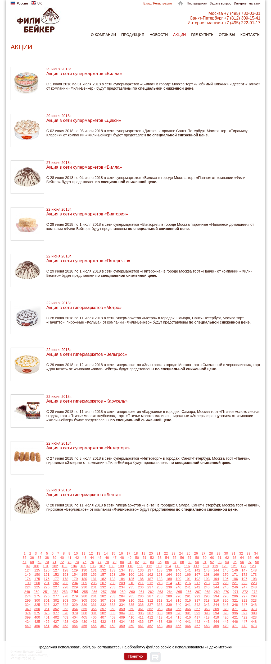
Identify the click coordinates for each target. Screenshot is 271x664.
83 (144, 562)
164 (169, 575)
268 (207, 592)
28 (211, 553)
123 (253, 566)
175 (37, 579)
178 (65, 579)
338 (159, 605)
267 (198, 592)
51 (144, 558)
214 (169, 583)
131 (94, 570)
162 (150, 575)
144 (216, 570)
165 (179, 575)
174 (28, 579)
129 (75, 570)
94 (227, 562)
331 (94, 605)
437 (150, 622)
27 (203, 553)
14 (106, 553)
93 (220, 562)
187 (150, 579)
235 (131, 587)
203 (65, 583)
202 (56, 583)
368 (207, 609)
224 (28, 587)
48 (122, 558)
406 (94, 617)
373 (254, 609)
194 (216, 579)
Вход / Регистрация (157, 3)
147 (244, 570)
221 (235, 583)
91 (204, 562)
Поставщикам (197, 3)
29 (218, 553)
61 (220, 558)
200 (37, 583)
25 (188, 553)
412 (150, 617)
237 (150, 587)
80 (122, 562)
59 (204, 558)
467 (197, 626)
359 (122, 609)
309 (122, 600)
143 (207, 570)
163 (159, 575)
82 (137, 562)
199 (28, 583)
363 (159, 609)
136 (141, 570)
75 (84, 562)
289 (169, 596)
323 (254, 600)
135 (131, 570)
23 (173, 553)
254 (74, 591)
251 (46, 592)
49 (129, 558)
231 (94, 587)
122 (243, 566)
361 (141, 609)
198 (254, 579)
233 (112, 587)
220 (225, 583)
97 (249, 562)
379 (75, 613)
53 (159, 558)
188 (159, 579)
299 (28, 600)
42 (77, 558)
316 (188, 600)
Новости (159, 35)
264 (170, 592)
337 (150, 605)
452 (56, 626)
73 (69, 562)
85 (159, 562)
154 (75, 575)
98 (257, 562)
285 (131, 596)
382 (103, 613)
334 (122, 605)
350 (37, 609)
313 (159, 600)
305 (84, 600)
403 (65, 617)
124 (28, 570)
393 (207, 613)
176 (46, 579)
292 (197, 596)
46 (107, 558)
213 (159, 583)
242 (197, 587)
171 (235, 575)
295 (225, 596)
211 (141, 583)
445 (225, 622)
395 (225, 613)
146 (235, 570)
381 (94, 613)
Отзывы (227, 35)
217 (197, 583)
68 (32, 562)
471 (235, 626)
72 (62, 562)
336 (141, 605)
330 (84, 605)
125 (37, 570)
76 (92, 562)
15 (113, 553)
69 (39, 562)
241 (188, 587)
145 (225, 570)
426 (46, 622)
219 (216, 583)
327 (56, 605)
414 (169, 617)
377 (56, 613)
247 (244, 587)
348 (254, 605)
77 (99, 562)
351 (46, 609)
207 (103, 583)
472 (244, 626)
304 (75, 600)
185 (131, 579)
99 (28, 566)
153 (65, 575)
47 (114, 558)
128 (65, 570)
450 (37, 626)
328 (65, 605)
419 (216, 617)
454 (75, 626)
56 (182, 558)
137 (150, 570)
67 (24, 562)
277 (56, 596)
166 (188, 575)
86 (167, 562)
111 (140, 566)
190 (179, 579)
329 (75, 605)
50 (137, 558)
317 (197, 600)
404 (75, 617)
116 (187, 566)
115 (177, 566)
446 (235, 622)
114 (168, 566)
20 (151, 553)
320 (225, 600)
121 (234, 566)
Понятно (135, 656)
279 (75, 596)
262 (151, 592)
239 (169, 587)
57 (189, 558)
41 (69, 558)
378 (65, 613)
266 (189, 592)
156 (94, 575)
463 (159, 626)
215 (179, 583)
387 (150, 613)
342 (197, 605)
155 (84, 575)
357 (103, 609)
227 (56, 587)
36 (32, 558)
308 (112, 600)
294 (216, 596)
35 (24, 558)
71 (54, 562)
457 (103, 626)
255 (85, 592)
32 (241, 553)
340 (179, 605)
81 (129, 562)
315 (179, 600)
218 (207, 583)
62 (227, 558)
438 (159, 622)
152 (56, 575)
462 (150, 626)
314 (169, 600)
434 (122, 622)
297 (244, 596)
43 (84, 558)
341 (188, 605)
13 (98, 553)
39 (54, 558)
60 (212, 558)
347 (244, 605)
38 (47, 558)
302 (56, 600)
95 (234, 562)
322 (244, 600)
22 (166, 553)
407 (103, 617)
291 (188, 596)
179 (75, 579)
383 (112, 613)
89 (189, 562)
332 (103, 605)
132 (103, 570)
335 (131, 605)
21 (158, 553)
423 (254, 617)
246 (235, 587)
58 (197, 558)
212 (150, 583)
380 (84, 613)
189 (169, 579)
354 (75, 609)
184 (122, 579)
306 (94, 600)
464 (169, 626)
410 (131, 617)
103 (64, 566)
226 (46, 587)
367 (197, 609)
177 (56, 579)
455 (84, 626)
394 (216, 613)
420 (225, 617)
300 (37, 600)
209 (122, 583)
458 (112, 626)
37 (39, 558)
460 (131, 626)
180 (84, 579)
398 (254, 613)
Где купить (202, 35)
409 (122, 617)
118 (206, 566)
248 (254, 587)
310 (131, 600)
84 (152, 562)
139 (169, 570)
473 (254, 626)
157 (103, 575)
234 (122, 587)
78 (107, 562)
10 (76, 553)
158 (112, 575)
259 (122, 592)
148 (254, 570)
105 (83, 566)
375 (37, 613)
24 (181, 553)
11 (83, 553)
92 (212, 562)
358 (112, 609)
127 (56, 570)
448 (254, 622)
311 (141, 600)
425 (37, 622)
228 (65, 587)
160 (131, 575)
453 (65, 626)
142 (197, 570)
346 (235, 605)
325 (37, 605)
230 (84, 587)
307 (103, 600)
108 (112, 566)
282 (103, 596)
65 (249, 558)
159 (122, 575)
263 (160, 592)
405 (84, 617)
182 (103, 579)
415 (179, 617)
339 (169, 605)
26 (196, 553)
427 (56, 622)
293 (207, 596)
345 (225, 605)
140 (179, 570)
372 (244, 609)
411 (141, 617)
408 (112, 617)
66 (257, 558)
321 (235, 600)
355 (84, 609)
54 (167, 558)
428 (65, 622)
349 (28, 609)
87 (174, 562)
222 (244, 583)
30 (226, 553)
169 (216, 575)
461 (141, 626)
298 (254, 596)
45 (99, 558)
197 (244, 579)
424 (28, 622)
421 (235, 617)
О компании (103, 35)
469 (216, 626)
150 (37, 575)
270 (226, 592)
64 (242, 558)
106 (93, 566)
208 (112, 583)
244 (216, 587)
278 (65, 596)
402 (56, 617)
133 (112, 570)
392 (197, 613)
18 (136, 553)
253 (65, 592)
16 (121, 553)
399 (28, 617)
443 (207, 622)
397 (244, 613)
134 (122, 570)
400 (37, 617)
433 (112, 622)
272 (245, 592)
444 (216, 622)
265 (179, 592)
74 (77, 562)
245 (225, 587)
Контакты (250, 35)
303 (65, 600)
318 (207, 600)
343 (207, 605)
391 (188, 613)
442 (197, 622)
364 (169, 609)
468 (207, 626)
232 (103, 587)
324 (28, 605)
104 (74, 566)
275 (37, 596)
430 (84, 622)
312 (150, 600)
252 (55, 592)
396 (235, 613)
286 (141, 596)
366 (188, 609)
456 (94, 626)
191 (188, 579)
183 (112, 579)
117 (196, 566)
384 (122, 613)
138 (159, 570)
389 (169, 613)
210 (131, 583)
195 (225, 579)
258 (113, 592)
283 (112, 596)
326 (46, 605)
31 (233, 553)
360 (131, 609)
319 (216, 600)
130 (84, 570)
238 (159, 587)
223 (254, 583)
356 (94, 609)
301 (46, 600)
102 (55, 566)
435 (131, 622)
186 (141, 579)
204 (75, 583)
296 (235, 596)
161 (141, 575)
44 (92, 558)
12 (91, 553)
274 (28, 596)
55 (174, 558)
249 (27, 592)
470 (225, 626)
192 (197, 579)
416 (188, 617)
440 (179, 622)
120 (225, 566)
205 (84, 583)
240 (179, 587)
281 (94, 596)
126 (46, 570)
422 (244, 617)
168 (207, 575)
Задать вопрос (220, 3)
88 (182, 562)
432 (103, 622)
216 (188, 583)
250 (36, 592)
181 (94, 579)
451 (46, 626)
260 (132, 592)
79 (114, 562)
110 (130, 566)
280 (84, 596)
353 (65, 609)
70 (47, 562)
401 (46, 617)
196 (235, 579)
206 (94, 583)
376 (46, 613)
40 (62, 558)
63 (234, 558)
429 (75, 622)
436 (141, 622)
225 (37, 587)
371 (235, 609)
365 (179, 609)
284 (122, 596)
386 (141, 613)
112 (149, 566)
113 (159, 566)
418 (207, 617)
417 (197, 617)
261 (141, 592)
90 (197, 562)
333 (112, 605)
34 (256, 553)
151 (46, 575)
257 (104, 592)
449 (28, 626)
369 (216, 609)
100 (36, 566)
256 (94, 592)
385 (131, 613)
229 (75, 587)
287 (150, 596)
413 (159, 617)
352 (56, 609)
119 (215, 566)
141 (188, 570)
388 (159, 613)
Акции (179, 35)
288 (159, 596)
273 (255, 592)
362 (150, 609)
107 (102, 566)
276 (46, 596)
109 (121, 566)
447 (244, 622)
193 (207, 579)
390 (179, 613)
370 (225, 609)
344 (216, 605)
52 (152, 558)
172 (244, 575)
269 (217, 592)
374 (28, 613)
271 (236, 592)
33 (248, 553)
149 (28, 575)
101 (46, 566)
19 (143, 553)
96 (242, 562)
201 (46, 583)
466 (188, 626)
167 (197, 575)
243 (207, 587)
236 (141, 587)
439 (169, 622)
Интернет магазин (247, 3)
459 (122, 626)
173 (254, 575)
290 (179, 596)
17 (128, 553)
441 (188, 622)
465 (179, 626)
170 (225, 575)
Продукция (132, 35)
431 (94, 622)
